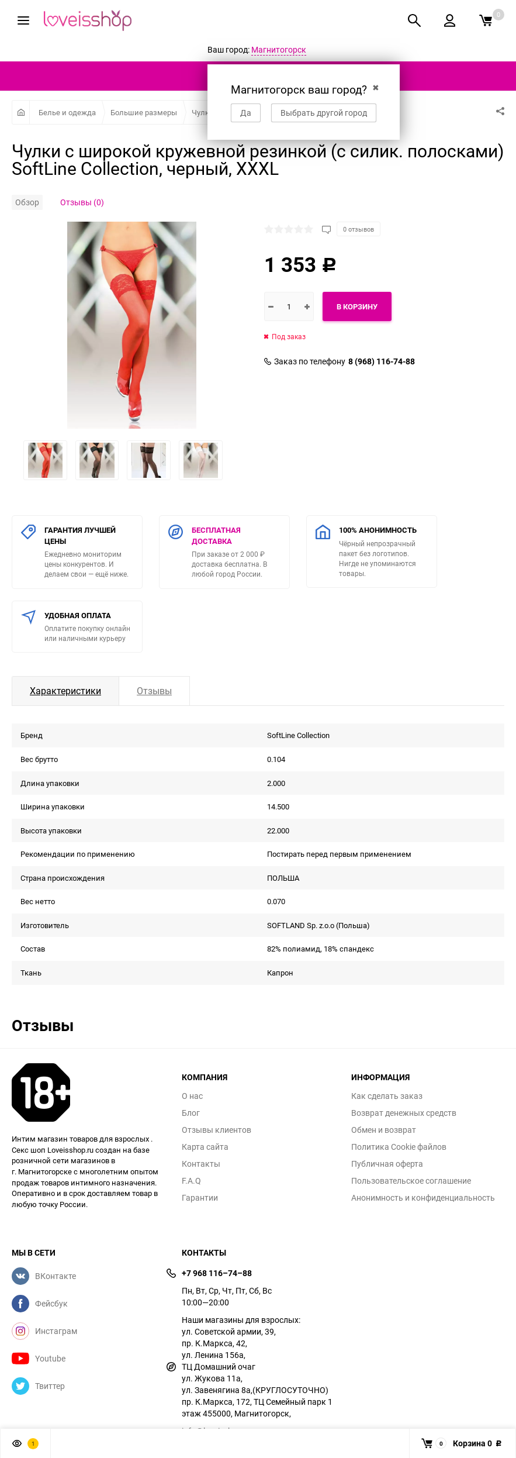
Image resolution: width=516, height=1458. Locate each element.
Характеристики (65, 690)
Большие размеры (143, 112)
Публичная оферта (387, 1164)
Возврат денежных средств (403, 1113)
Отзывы (154, 690)
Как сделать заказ (387, 1096)
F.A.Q (191, 1181)
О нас (192, 1096)
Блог (191, 1113)
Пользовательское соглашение (411, 1181)
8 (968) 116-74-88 (381, 361)
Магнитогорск (278, 49)
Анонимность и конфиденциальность (423, 1198)
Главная (20, 112)
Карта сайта (205, 1147)
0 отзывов (358, 229)
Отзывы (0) (82, 202)
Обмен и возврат (383, 1130)
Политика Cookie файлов (398, 1147)
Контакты (201, 1164)
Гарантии (200, 1198)
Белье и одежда (67, 112)
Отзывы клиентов (216, 1130)
